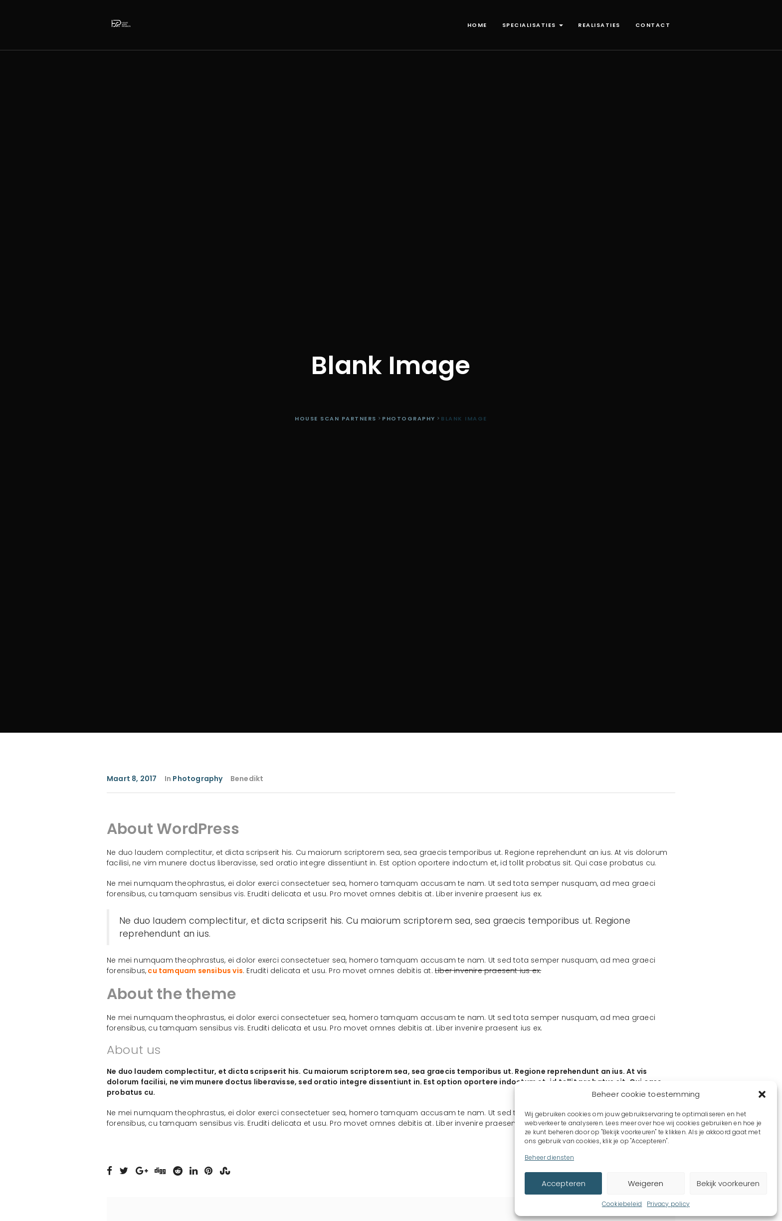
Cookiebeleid (622, 1204)
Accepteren (564, 1183)
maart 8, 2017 (132, 779)
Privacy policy (668, 1204)
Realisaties (599, 25)
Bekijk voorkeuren (728, 1183)
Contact (653, 25)
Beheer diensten (549, 1157)
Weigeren (645, 1183)
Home (477, 25)
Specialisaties (533, 25)
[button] (762, 1094)
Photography (197, 779)
